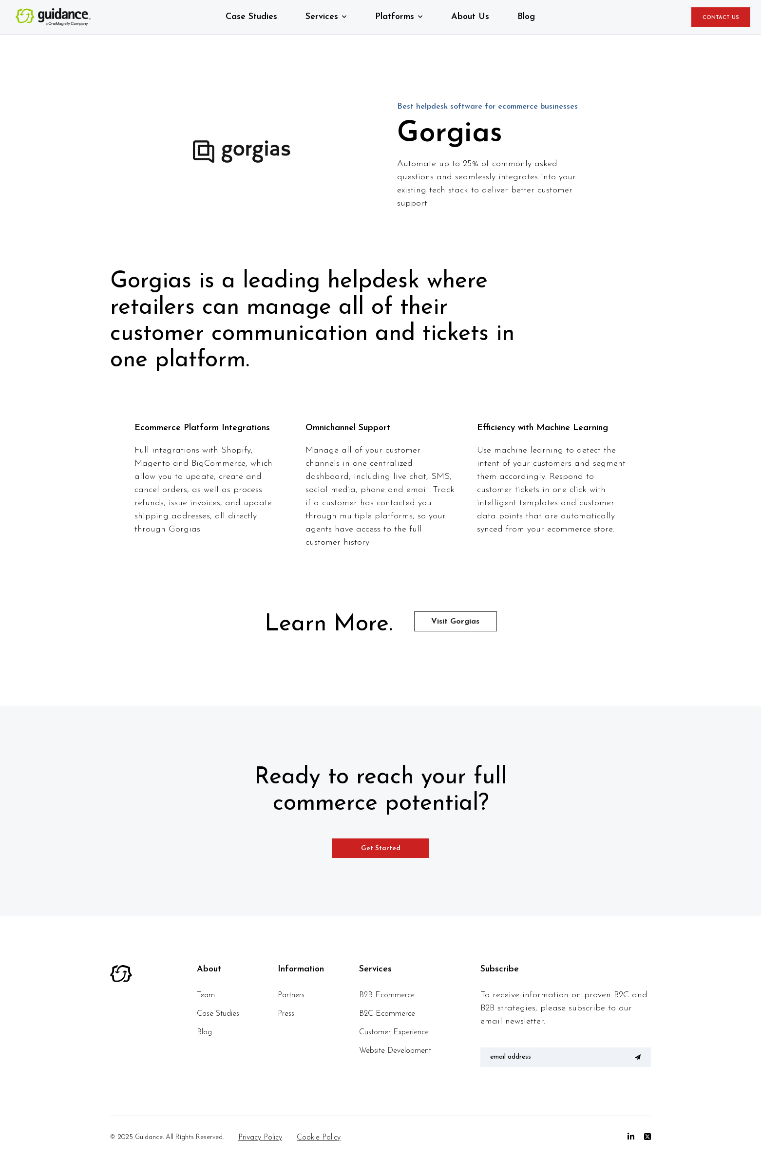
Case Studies (251, 16)
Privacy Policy (260, 1137)
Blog (526, 16)
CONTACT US (721, 17)
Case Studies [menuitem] (218, 1014)
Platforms (394, 16)
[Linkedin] (631, 1137)
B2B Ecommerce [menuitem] (387, 995)
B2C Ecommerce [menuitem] (387, 1014)
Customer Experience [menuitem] (394, 1032)
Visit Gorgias (455, 622)
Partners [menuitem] (291, 995)
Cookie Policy (319, 1137)
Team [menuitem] (206, 995)
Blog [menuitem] (204, 1032)
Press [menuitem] (286, 1014)
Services (321, 16)
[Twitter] (647, 1137)
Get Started (380, 848)
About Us (470, 16)
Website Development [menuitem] (395, 1051)
